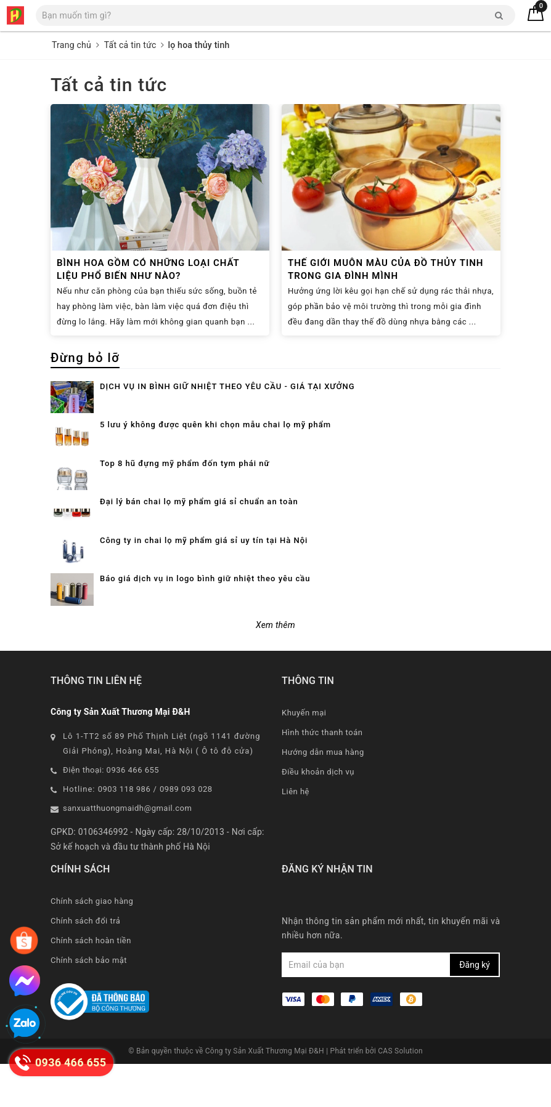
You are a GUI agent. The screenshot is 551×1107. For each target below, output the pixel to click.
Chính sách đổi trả (85, 963)
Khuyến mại (304, 755)
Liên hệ (295, 834)
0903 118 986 (124, 832)
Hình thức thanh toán (322, 775)
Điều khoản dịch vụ (318, 814)
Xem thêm (275, 668)
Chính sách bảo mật (89, 1003)
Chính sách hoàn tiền (91, 983)
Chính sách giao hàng (92, 944)
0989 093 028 (186, 832)
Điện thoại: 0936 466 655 (111, 813)
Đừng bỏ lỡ (85, 357)
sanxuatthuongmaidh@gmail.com (127, 851)
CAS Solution (400, 1094)
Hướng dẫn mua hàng (323, 795)
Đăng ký (474, 1008)
